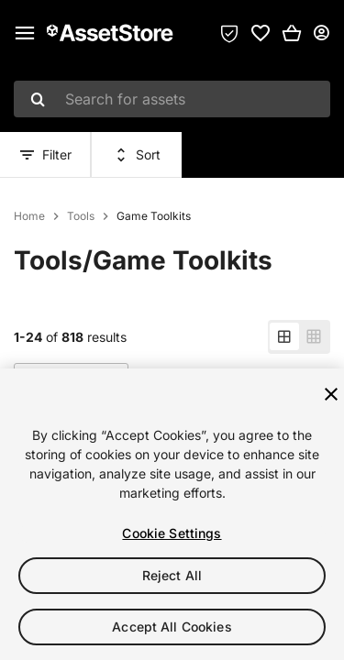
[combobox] (172, 99)
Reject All (172, 575)
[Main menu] (24, 33)
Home (29, 216)
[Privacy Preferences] (229, 33)
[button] (292, 33)
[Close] (331, 394)
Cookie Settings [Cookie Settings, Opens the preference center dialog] (171, 533)
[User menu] (321, 33)
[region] (172, 514)
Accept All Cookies (172, 626)
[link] (261, 33)
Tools (80, 216)
